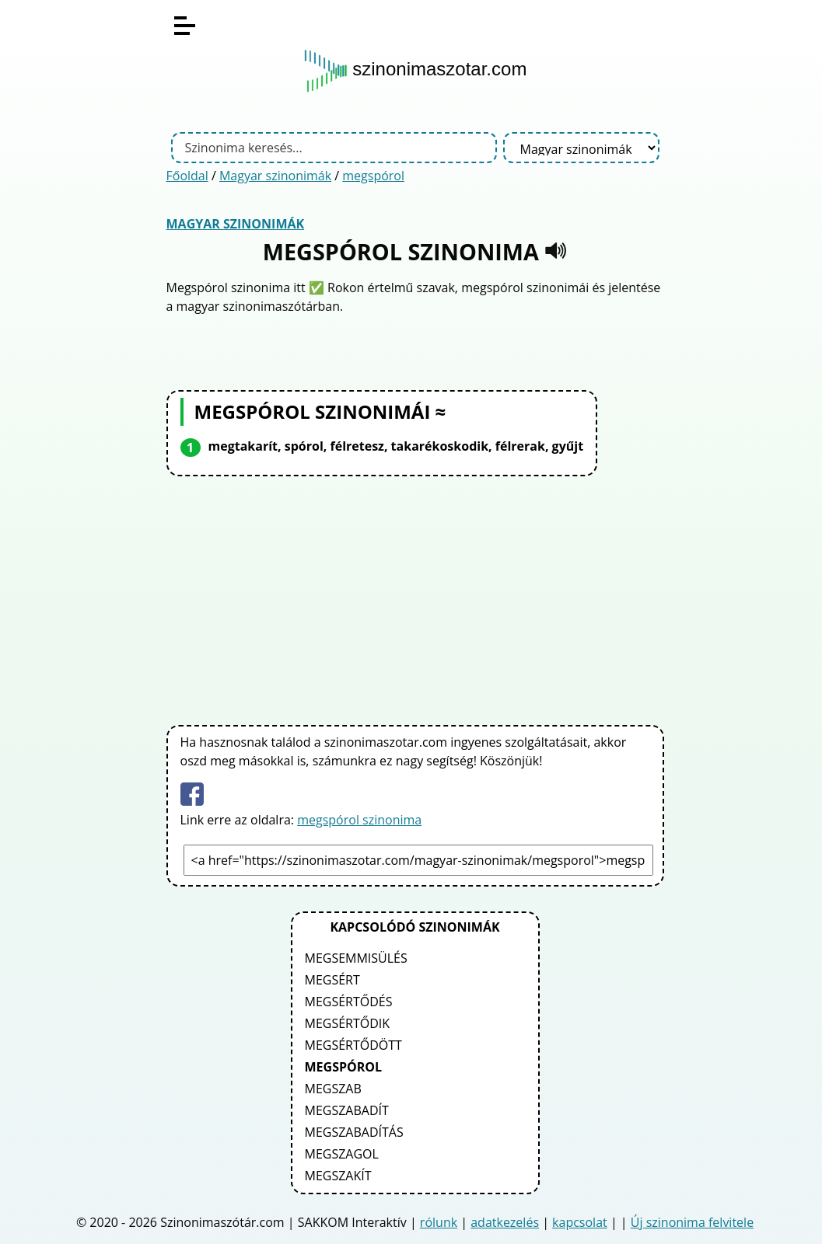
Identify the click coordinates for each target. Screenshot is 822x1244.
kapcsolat (579, 1222)
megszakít (338, 1175)
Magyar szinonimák (275, 175)
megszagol (342, 1154)
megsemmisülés (356, 958)
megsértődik (347, 1023)
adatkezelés (504, 1222)
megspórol (373, 175)
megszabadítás (354, 1132)
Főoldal (187, 175)
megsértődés (349, 1001)
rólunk (438, 1222)
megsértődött (353, 1045)
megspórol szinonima (359, 819)
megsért (332, 980)
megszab (333, 1088)
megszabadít (347, 1110)
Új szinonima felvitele (692, 1222)
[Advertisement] (415, 597)
